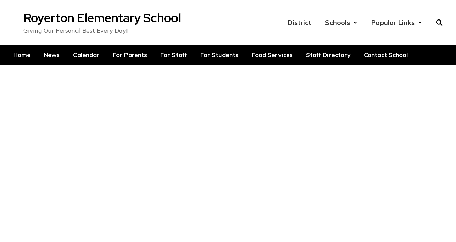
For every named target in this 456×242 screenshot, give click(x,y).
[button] (341, 22)
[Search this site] (439, 22)
